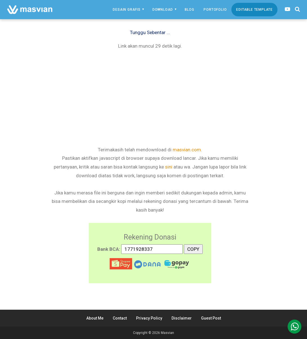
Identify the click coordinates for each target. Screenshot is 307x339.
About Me (94, 318)
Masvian (167, 333)
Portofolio (215, 10)
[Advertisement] (150, 97)
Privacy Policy (149, 318)
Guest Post (211, 318)
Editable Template (254, 10)
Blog (189, 10)
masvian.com (187, 149)
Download (162, 10)
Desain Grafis (126, 10)
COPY (193, 248)
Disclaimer (181, 318)
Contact (120, 318)
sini (168, 167)
